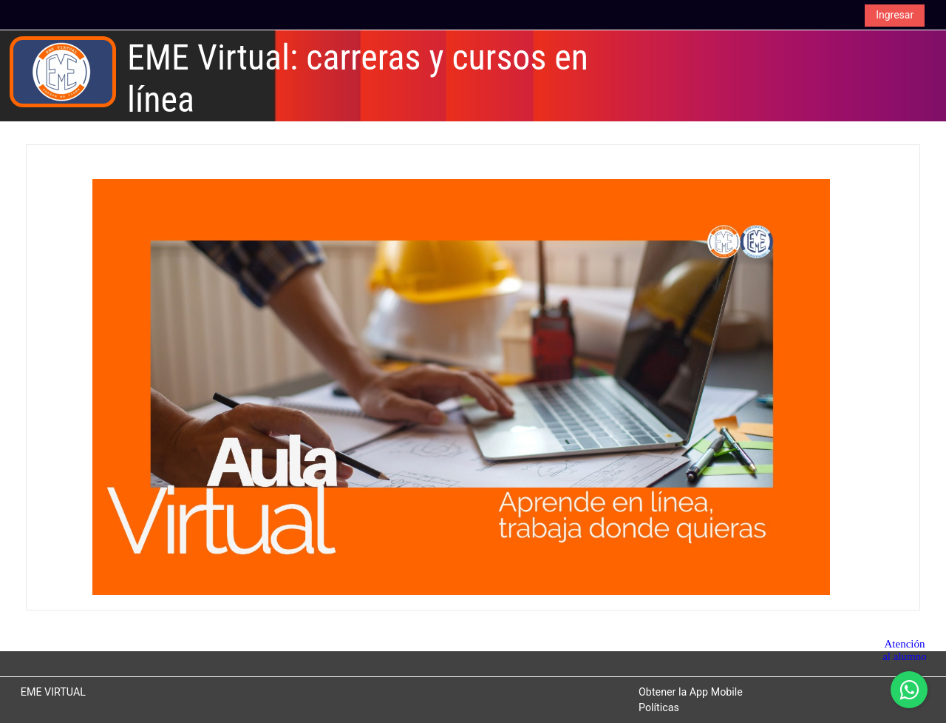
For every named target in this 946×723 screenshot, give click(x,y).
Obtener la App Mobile (691, 692)
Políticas (659, 707)
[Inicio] (63, 71)
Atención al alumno (904, 650)
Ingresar (894, 15)
